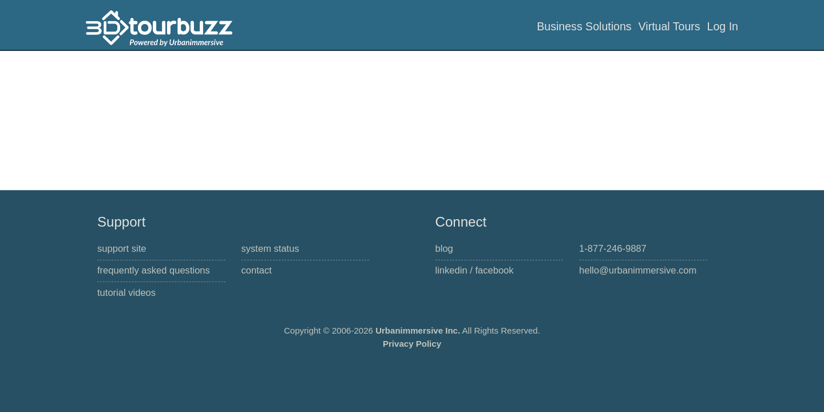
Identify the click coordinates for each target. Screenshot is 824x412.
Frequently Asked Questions (153, 270)
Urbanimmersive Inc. (417, 330)
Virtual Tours (669, 26)
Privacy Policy (412, 343)
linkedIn (451, 270)
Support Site (121, 248)
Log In (722, 26)
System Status (270, 248)
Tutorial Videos (126, 292)
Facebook (494, 270)
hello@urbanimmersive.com (637, 270)
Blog (444, 248)
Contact (256, 270)
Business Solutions (584, 26)
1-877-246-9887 (613, 248)
